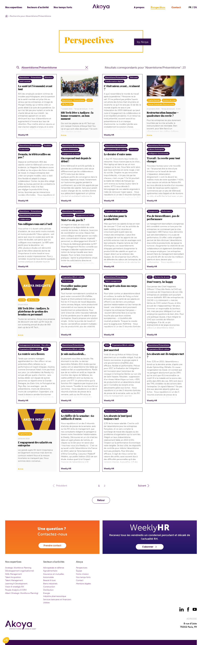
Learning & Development (16, 583)
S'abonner (149, 546)
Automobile (48, 577)
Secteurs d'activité (38, 7)
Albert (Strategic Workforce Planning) (21, 593)
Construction (49, 587)
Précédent (59, 485)
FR (190, 7)
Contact (176, 7)
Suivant (144, 485)
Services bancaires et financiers (57, 599)
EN (195, 7)
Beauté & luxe (49, 580)
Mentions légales (83, 583)
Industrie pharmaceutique (54, 596)
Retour (101, 500)
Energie (46, 593)
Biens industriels (50, 583)
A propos (139, 7)
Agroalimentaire (50, 571)
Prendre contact (52, 545)
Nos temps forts (63, 7)
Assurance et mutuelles (53, 574)
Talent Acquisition (13, 577)
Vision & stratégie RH (14, 587)
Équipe (79, 571)
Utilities (46, 602)
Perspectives (158, 7)
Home (6, 16)
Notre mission (82, 574)
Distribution (48, 590)
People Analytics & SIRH (16, 590)
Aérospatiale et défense (53, 568)
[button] (6, 640)
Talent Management (14, 580)
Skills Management (13, 574)
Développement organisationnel (19, 571)
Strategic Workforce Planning (18, 568)
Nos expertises (13, 7)
